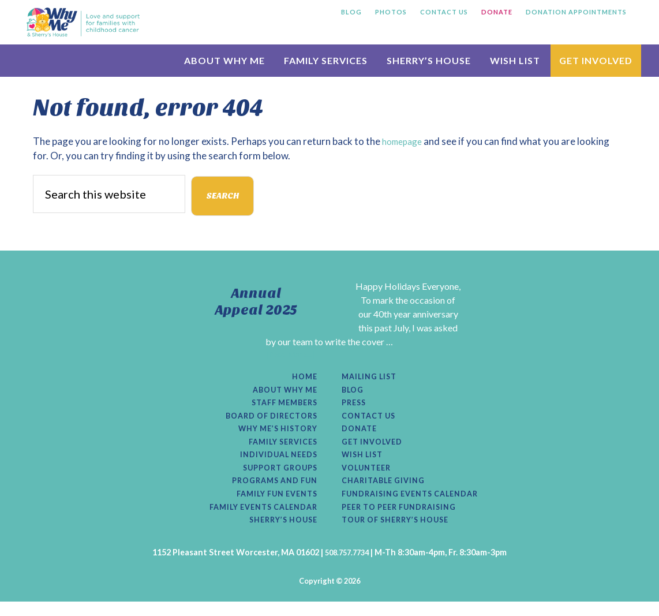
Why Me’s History (273, 436)
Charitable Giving (387, 492)
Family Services (279, 450)
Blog (354, 394)
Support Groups (275, 478)
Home (303, 379)
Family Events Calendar (256, 520)
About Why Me (280, 394)
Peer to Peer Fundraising (405, 520)
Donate (361, 436)
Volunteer (369, 478)
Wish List (365, 464)
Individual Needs (274, 464)
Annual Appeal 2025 (256, 301)
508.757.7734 (347, 567)
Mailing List (372, 379)
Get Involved (375, 450)
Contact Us (372, 421)
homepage (405, 141)
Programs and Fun (269, 492)
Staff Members (280, 408)
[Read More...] (289, 355)
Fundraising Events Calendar (417, 506)
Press (355, 408)
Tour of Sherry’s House (402, 535)
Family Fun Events (271, 506)
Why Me (83, 22)
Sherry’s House (279, 535)
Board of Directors (266, 421)
